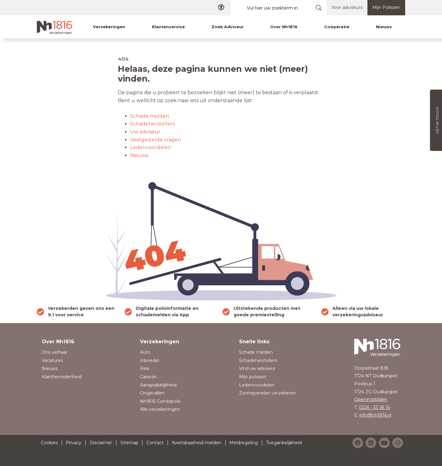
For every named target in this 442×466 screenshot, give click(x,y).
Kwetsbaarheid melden (196, 442)
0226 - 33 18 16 (374, 407)
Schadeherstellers (152, 124)
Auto (145, 352)
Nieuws (139, 155)
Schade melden (149, 116)
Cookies (49, 442)
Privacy (73, 442)
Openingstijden (370, 399)
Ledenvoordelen (150, 147)
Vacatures (52, 360)
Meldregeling (243, 442)
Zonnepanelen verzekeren (267, 393)
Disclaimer (101, 442)
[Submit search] (319, 7)
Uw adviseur (145, 132)
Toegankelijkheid (284, 442)
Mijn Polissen (386, 7)
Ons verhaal (54, 352)
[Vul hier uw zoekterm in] (271, 8)
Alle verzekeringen (160, 409)
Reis (144, 368)
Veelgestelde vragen (155, 140)
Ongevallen (152, 393)
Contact (155, 442)
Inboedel (149, 360)
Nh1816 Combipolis (160, 401)
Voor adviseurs (347, 7)
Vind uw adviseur (257, 368)
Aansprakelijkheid (158, 385)
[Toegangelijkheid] (221, 7)
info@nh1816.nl (375, 415)
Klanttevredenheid (62, 376)
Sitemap (129, 442)
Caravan (148, 376)
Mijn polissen (252, 376)
